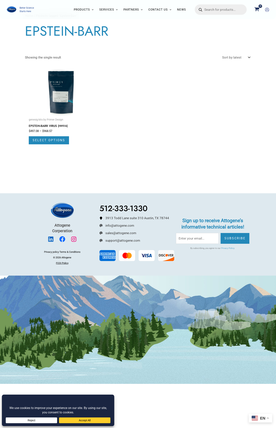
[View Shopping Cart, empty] (257, 9)
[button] (92, 9)
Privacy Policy (227, 248)
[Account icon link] (267, 9)
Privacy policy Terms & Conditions (62, 252)
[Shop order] (235, 57)
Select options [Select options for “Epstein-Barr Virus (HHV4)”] (49, 140)
